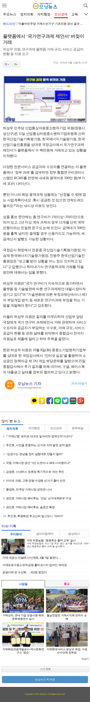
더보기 (85, 658)
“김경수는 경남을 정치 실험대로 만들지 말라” (33, 454)
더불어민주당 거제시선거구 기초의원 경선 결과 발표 (52, 23)
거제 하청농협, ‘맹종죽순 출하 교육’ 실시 (51, 540)
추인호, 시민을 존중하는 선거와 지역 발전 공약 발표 (37, 445)
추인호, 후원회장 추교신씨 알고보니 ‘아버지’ (33, 516)
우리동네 (16, 534)
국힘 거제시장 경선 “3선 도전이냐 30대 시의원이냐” (37, 462)
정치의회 (26, 14)
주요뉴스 (9, 14)
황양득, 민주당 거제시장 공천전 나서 (27, 489)
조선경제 (61, 14)
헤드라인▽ (10, 23)
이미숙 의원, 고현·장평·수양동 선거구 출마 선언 (34, 480)
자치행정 (43, 14)
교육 (74, 14)
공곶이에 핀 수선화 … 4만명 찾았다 (24, 572)
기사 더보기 (79, 383)
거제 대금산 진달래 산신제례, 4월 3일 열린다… (31, 557)
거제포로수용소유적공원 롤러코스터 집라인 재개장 (34, 565)
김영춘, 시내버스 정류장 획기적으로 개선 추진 (33, 471)
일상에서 (74, 533)
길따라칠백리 (45, 533)
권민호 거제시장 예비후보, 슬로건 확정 (29, 507)
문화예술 (77, 428)
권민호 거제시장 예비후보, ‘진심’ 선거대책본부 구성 (37, 498)
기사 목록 (45, 669)
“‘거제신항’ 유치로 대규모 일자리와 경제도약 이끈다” (38, 436)
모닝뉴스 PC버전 (45, 679)
